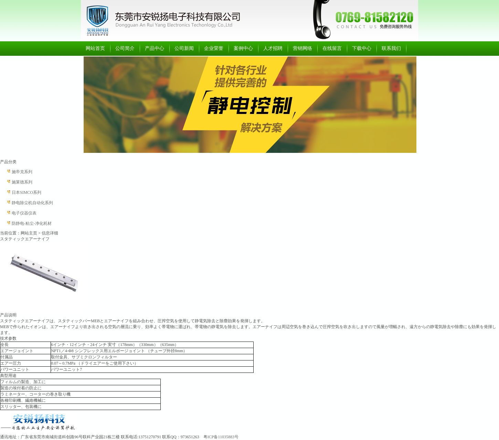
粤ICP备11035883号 (220, 436)
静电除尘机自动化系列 (32, 202)
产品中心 (154, 48)
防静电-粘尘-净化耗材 (32, 223)
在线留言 (332, 48)
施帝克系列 (22, 171)
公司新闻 (184, 48)
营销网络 (302, 48)
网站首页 (95, 48)
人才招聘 (273, 48)
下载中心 (361, 48)
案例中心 (243, 48)
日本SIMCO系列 (26, 192)
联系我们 (391, 48)
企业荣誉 (213, 48)
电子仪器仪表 (24, 213)
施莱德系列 (22, 182)
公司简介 (125, 48)
